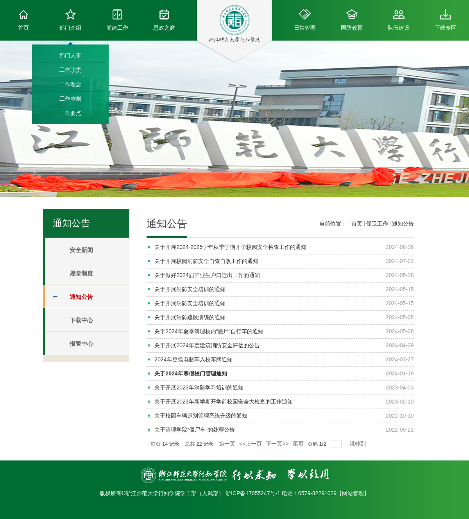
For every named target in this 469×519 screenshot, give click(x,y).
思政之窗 (164, 20)
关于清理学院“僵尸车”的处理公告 (194, 430)
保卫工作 (377, 223)
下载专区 (445, 20)
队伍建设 (398, 20)
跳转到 (358, 444)
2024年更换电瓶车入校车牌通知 (193, 359)
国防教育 (351, 20)
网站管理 (353, 493)
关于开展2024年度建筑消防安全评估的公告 (207, 345)
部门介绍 (70, 20)
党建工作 (117, 20)
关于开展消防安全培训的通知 (190, 289)
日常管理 (304, 20)
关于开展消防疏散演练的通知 (190, 317)
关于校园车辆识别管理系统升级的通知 (200, 415)
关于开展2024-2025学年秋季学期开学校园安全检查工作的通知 (230, 247)
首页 (23, 20)
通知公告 (403, 223)
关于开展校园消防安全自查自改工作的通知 (206, 261)
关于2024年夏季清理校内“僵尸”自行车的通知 (208, 331)
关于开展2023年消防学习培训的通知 (198, 387)
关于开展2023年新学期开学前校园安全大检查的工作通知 (223, 401)
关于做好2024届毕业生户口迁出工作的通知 (207, 275)
